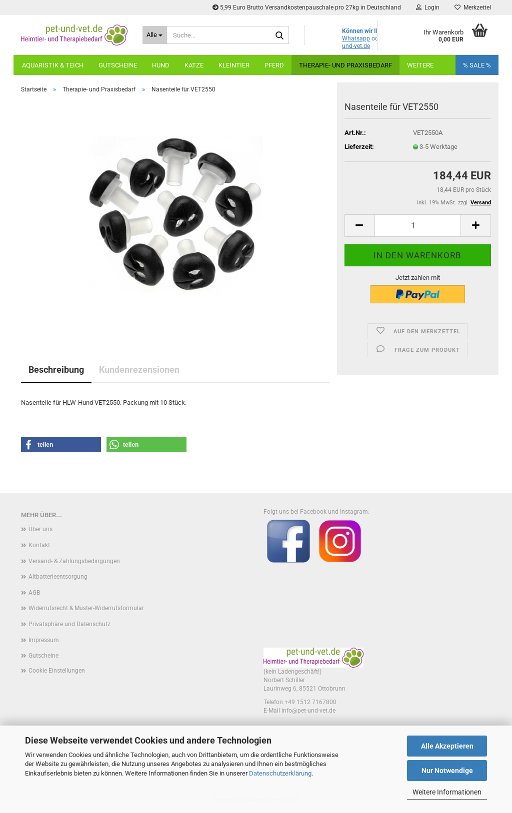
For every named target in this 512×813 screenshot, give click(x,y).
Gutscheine (117, 65)
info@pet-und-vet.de (309, 710)
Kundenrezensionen (139, 369)
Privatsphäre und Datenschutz (69, 624)
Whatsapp (356, 38)
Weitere (420, 65)
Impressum (43, 640)
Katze (194, 65)
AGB (34, 592)
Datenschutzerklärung (280, 773)
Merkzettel (472, 7)
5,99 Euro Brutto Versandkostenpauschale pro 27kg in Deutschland (306, 7)
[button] (359, 225)
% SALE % (477, 65)
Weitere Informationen (447, 792)
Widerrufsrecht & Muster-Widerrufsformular (86, 608)
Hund (161, 65)
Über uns (40, 529)
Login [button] (428, 7)
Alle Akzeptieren (447, 746)
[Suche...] (154, 35)
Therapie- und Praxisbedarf (345, 65)
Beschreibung (56, 369)
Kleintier (234, 65)
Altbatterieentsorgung (58, 576)
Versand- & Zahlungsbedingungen (74, 561)
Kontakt (39, 545)
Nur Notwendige (447, 771)
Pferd (274, 65)
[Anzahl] (417, 225)
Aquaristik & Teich (53, 65)
